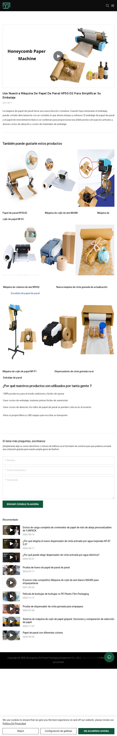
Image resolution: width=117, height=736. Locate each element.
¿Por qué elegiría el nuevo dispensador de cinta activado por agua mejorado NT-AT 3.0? (66, 543)
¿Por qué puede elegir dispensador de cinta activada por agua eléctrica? (61, 555)
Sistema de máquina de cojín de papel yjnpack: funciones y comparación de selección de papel (68, 621)
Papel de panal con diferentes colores (43, 632)
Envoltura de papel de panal (25, 293)
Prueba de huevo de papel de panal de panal (46, 567)
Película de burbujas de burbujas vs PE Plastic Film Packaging (56, 593)
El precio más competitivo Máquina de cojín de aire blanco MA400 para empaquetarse (61, 582)
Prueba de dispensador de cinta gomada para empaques (53, 606)
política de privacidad (14, 723)
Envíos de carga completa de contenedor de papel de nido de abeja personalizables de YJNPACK (67, 529)
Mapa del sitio (89, 658)
